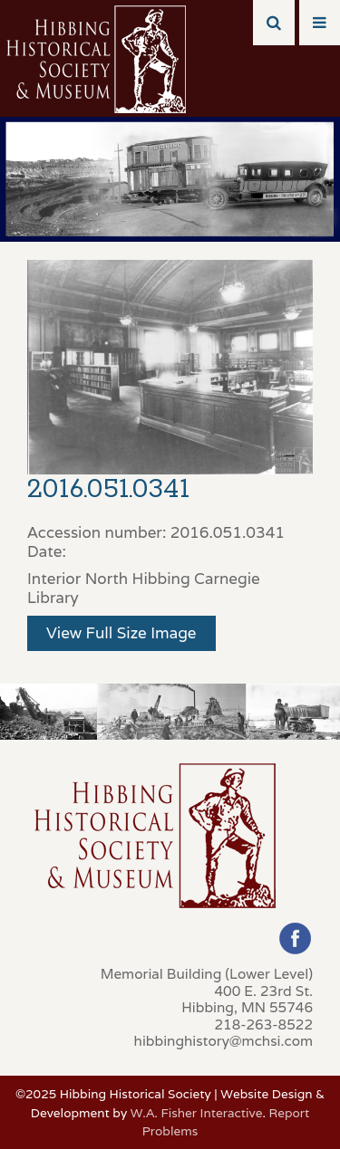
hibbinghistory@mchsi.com (223, 1040)
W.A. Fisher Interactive (197, 1113)
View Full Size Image (121, 633)
